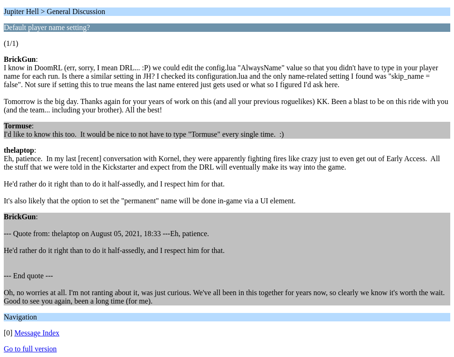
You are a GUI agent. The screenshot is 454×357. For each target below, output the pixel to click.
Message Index (36, 333)
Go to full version (30, 349)
